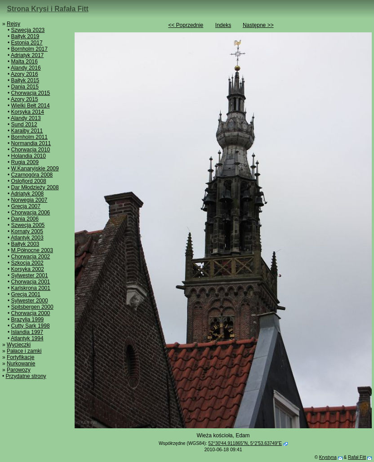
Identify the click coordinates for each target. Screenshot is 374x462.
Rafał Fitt (357, 457)
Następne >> (258, 25)
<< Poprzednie (185, 25)
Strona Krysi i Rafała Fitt (48, 9)
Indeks (223, 25)
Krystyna (328, 457)
